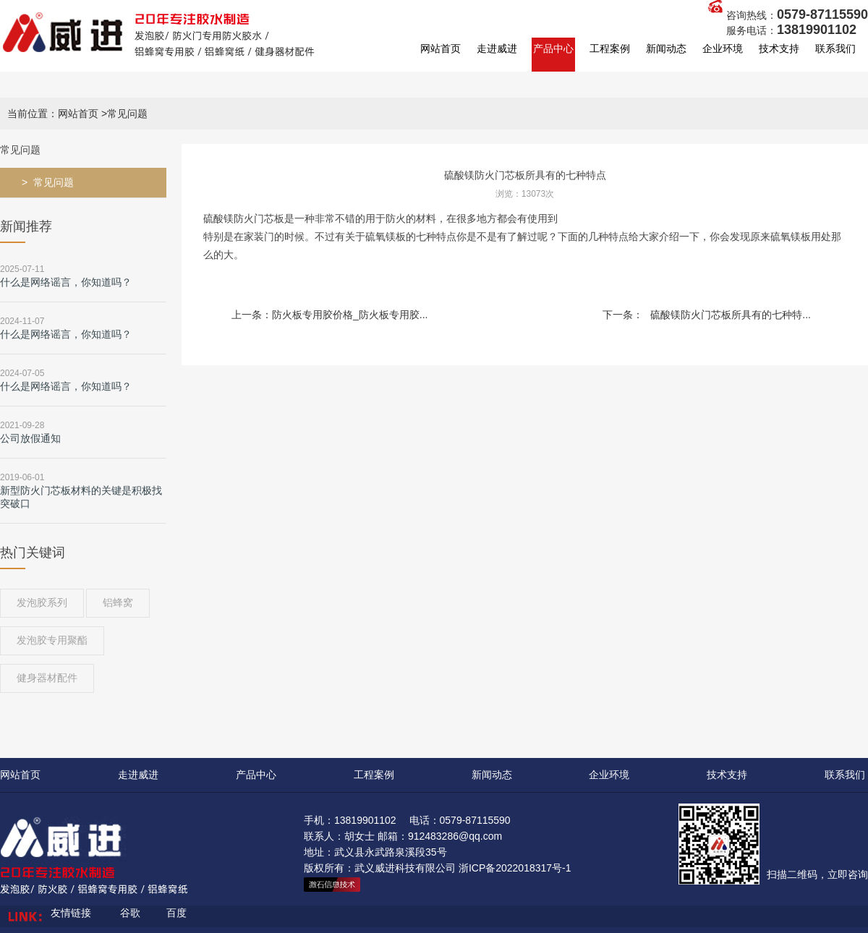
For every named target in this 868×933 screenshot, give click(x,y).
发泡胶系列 (42, 602)
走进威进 (497, 48)
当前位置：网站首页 (52, 113)
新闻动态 (666, 48)
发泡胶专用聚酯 (52, 640)
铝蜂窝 (118, 602)
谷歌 (130, 913)
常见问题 (53, 182)
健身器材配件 (47, 677)
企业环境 (722, 48)
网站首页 (440, 48)
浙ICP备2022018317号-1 (515, 868)
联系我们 (835, 48)
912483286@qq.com (455, 836)
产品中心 (553, 48)
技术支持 (779, 48)
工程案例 (610, 48)
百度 (176, 913)
